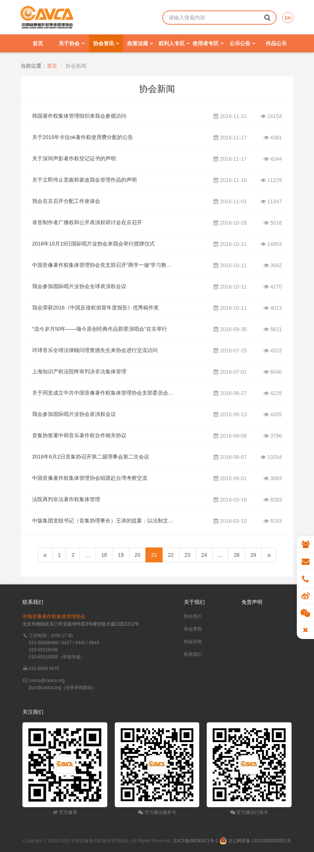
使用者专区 (208, 43)
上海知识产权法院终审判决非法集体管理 (79, 371)
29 (253, 555)
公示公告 (242, 43)
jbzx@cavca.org (45, 687)
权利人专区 (174, 43)
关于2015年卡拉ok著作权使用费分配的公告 (82, 137)
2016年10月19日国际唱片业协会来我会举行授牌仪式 (93, 243)
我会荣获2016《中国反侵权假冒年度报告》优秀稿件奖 (95, 307)
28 (237, 555)
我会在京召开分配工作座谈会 (66, 201)
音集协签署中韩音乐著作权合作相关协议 (79, 435)
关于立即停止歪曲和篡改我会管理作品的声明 (84, 179)
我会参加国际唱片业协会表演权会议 (74, 414)
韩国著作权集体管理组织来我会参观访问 (79, 115)
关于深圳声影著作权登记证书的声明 (74, 158)
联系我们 (193, 654)
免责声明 (251, 602)
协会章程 (193, 629)
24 (204, 555)
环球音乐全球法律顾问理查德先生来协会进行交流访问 (95, 350)
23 (188, 555)
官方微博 (65, 812)
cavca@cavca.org (47, 680)
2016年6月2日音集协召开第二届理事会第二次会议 (90, 456)
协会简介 (193, 616)
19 (121, 555)
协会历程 (193, 641)
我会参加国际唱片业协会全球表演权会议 (79, 286)
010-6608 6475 (44, 668)
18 (104, 555)
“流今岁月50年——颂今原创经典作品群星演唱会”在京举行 (99, 328)
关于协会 (71, 43)
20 (138, 555)
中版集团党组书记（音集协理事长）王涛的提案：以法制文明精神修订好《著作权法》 (103, 520)
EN (287, 18)
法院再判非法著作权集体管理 (66, 499)
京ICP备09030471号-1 (195, 840)
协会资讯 (106, 43)
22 (171, 555)
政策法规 (140, 43)
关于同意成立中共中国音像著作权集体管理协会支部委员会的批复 (103, 392)
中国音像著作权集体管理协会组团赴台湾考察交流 (89, 478)
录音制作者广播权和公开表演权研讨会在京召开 (87, 222)
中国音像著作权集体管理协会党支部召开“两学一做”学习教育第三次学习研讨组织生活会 (103, 265)
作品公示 (276, 43)
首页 (38, 43)
